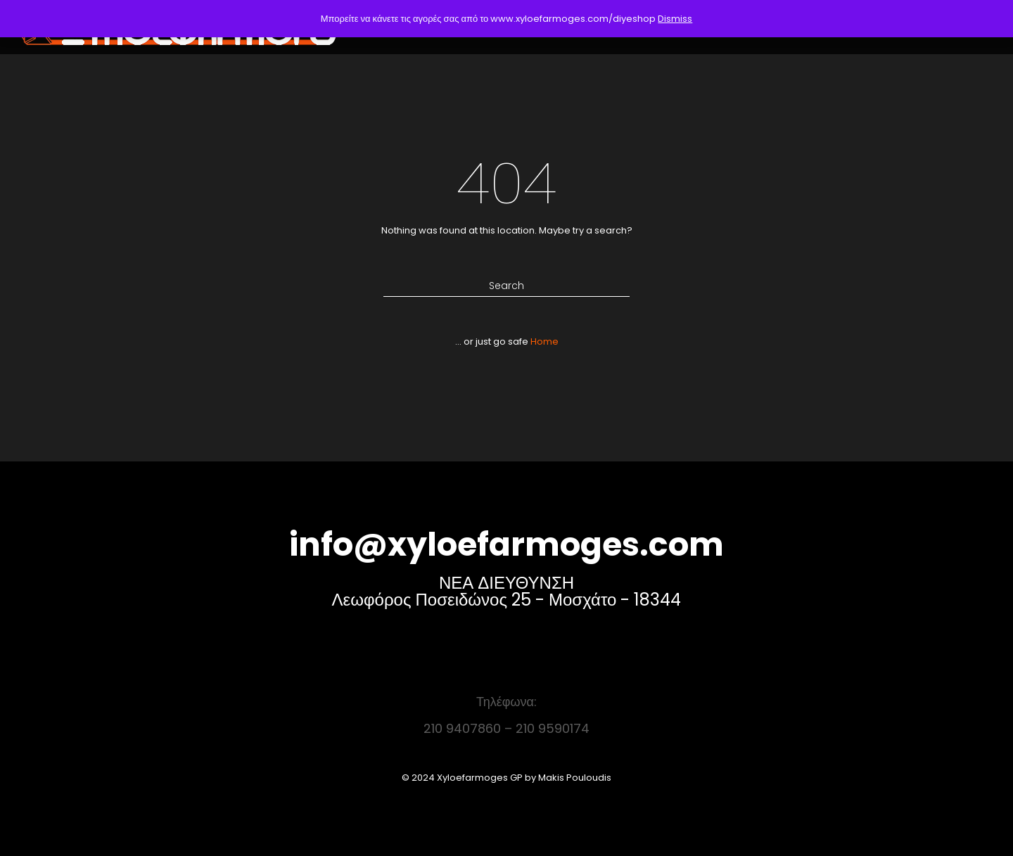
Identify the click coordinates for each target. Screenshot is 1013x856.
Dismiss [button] (675, 18)
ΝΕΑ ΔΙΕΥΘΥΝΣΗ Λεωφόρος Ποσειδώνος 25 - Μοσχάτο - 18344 (507, 591)
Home (544, 341)
